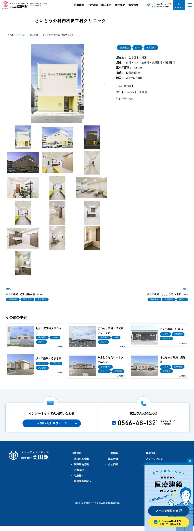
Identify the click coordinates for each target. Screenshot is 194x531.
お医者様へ (80, 475)
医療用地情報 (81, 469)
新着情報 (133, 4)
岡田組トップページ (16, 35)
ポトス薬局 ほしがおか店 (24, 294)
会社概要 (120, 4)
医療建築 (79, 4)
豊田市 (182, 299)
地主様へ (79, 480)
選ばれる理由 (81, 464)
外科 (137, 47)
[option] (57, 83)
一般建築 (93, 4)
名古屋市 (150, 47)
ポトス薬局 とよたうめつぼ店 (167, 294)
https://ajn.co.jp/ (124, 98)
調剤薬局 (27, 299)
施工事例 (106, 4)
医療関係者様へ (82, 486)
